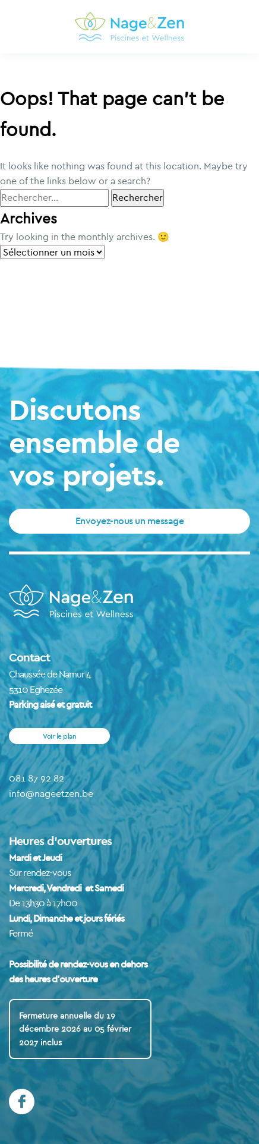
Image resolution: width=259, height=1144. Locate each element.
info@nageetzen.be (51, 793)
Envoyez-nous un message (129, 521)
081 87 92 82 (36, 778)
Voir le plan (59, 736)
